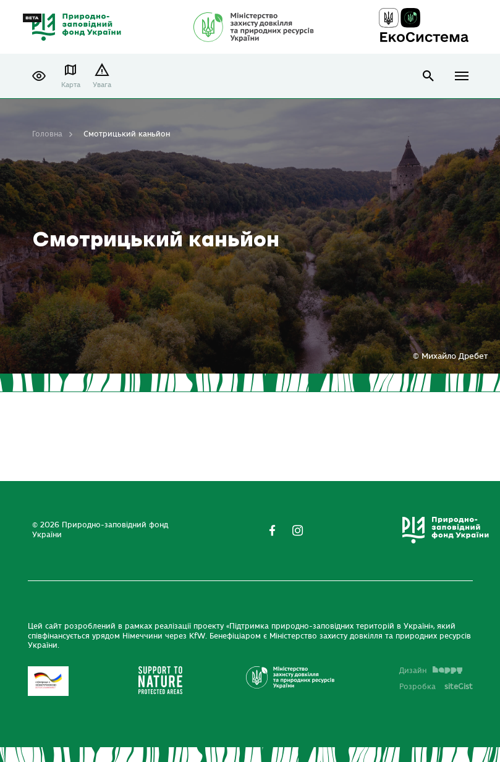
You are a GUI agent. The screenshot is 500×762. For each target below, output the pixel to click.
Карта (70, 85)
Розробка (436, 686)
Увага (102, 85)
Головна (47, 134)
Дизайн (430, 670)
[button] (39, 76)
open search (428, 76)
